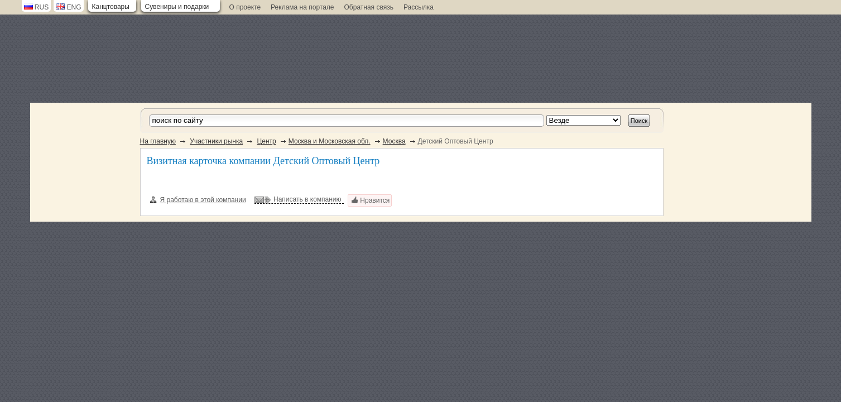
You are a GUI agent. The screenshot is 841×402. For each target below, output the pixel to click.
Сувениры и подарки (177, 7)
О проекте (245, 7)
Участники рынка (216, 141)
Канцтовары (110, 7)
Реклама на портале (302, 7)
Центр (266, 141)
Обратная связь (368, 7)
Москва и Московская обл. (330, 141)
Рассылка (418, 7)
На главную (158, 141)
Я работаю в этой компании (198, 200)
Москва (394, 141)
